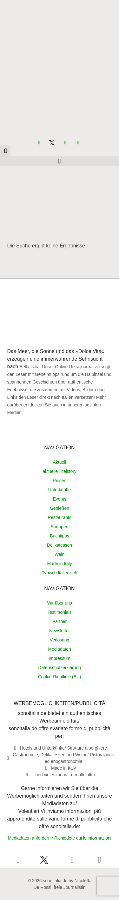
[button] (5, 150)
